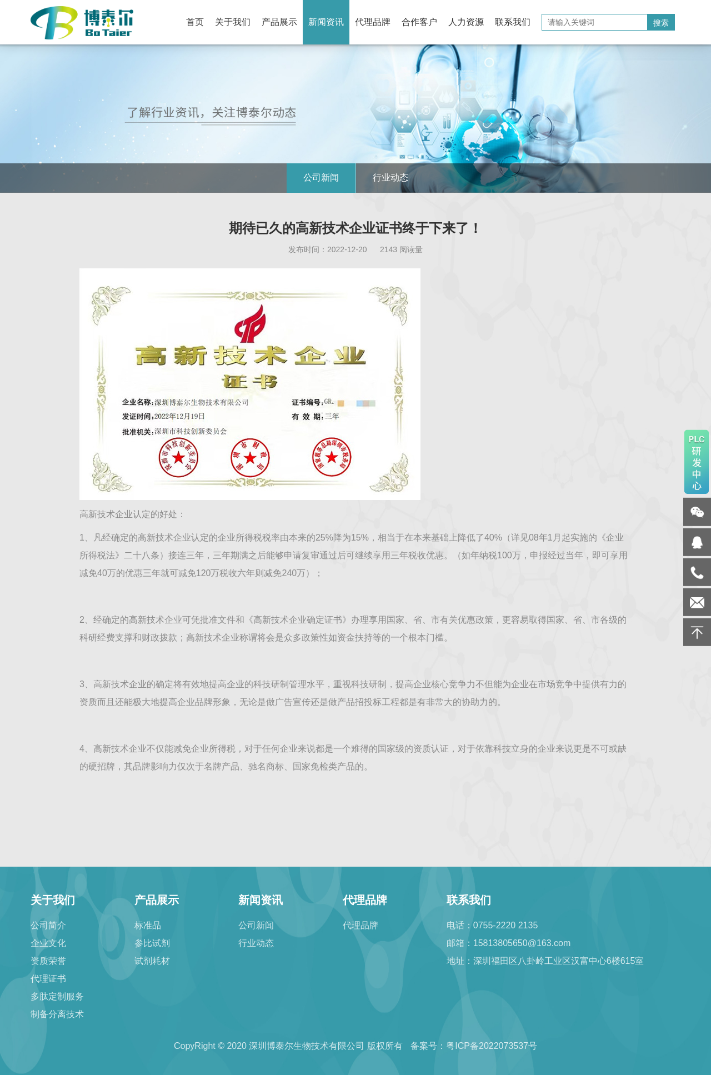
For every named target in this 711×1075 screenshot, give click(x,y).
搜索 (661, 22)
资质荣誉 (48, 961)
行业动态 (390, 177)
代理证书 (48, 978)
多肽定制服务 (57, 996)
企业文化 (48, 943)
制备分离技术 (57, 1014)
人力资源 (466, 22)
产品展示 (279, 22)
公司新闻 (321, 177)
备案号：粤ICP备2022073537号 (473, 1046)
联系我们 (512, 22)
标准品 (147, 925)
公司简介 (48, 925)
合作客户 (419, 22)
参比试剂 (152, 943)
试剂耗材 (152, 961)
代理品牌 (372, 22)
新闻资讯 (326, 22)
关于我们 (233, 22)
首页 (195, 22)
